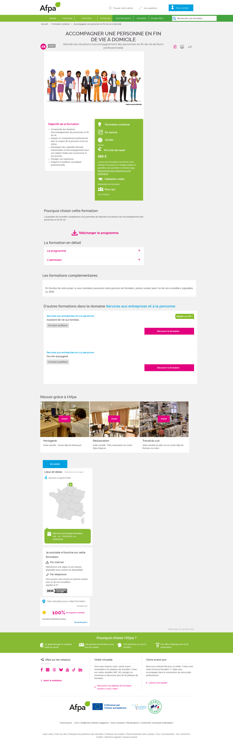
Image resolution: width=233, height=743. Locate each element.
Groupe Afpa (157, 18)
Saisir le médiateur (52, 680)
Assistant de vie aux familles (63, 319)
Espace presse (130, 737)
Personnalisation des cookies (140, 734)
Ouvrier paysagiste (57, 356)
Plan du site (61, 734)
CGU (158, 734)
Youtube (67, 670)
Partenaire (87, 18)
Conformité (146, 723)
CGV (77, 723)
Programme (175, 47)
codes (52, 46)
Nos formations (123, 18)
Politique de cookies (115, 734)
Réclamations (132, 723)
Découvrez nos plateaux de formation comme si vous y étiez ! (114, 687)
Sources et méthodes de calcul (54, 619)
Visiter (65, 419)
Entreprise (105, 18)
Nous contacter (118, 723)
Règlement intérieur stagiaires (94, 723)
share (191, 47)
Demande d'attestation (162, 723)
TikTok (74, 670)
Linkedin (80, 670)
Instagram (47, 670)
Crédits (99, 737)
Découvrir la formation (168, 331)
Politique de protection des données (85, 734)
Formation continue (61, 24)
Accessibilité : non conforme (175, 734)
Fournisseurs (66, 723)
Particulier (68, 18)
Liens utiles (48, 734)
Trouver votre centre (123, 8)
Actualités (141, 18)
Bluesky (61, 670)
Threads (54, 670)
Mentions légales (113, 737)
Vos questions (150, 8)
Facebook (42, 670)
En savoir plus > (81, 622)
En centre (55, 464)
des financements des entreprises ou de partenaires (116, 171)
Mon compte (182, 8)
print (183, 47)
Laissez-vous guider (158, 683)
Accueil (44, 24)
